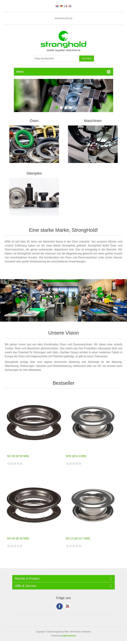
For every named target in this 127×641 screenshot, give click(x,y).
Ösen (34, 121)
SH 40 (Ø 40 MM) (18, 538)
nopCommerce (69, 636)
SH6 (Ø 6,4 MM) (76, 456)
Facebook (59, 606)
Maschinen (93, 121)
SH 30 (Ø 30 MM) (18, 456)
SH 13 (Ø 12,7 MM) (78, 538)
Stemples (34, 173)
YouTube (67, 606)
